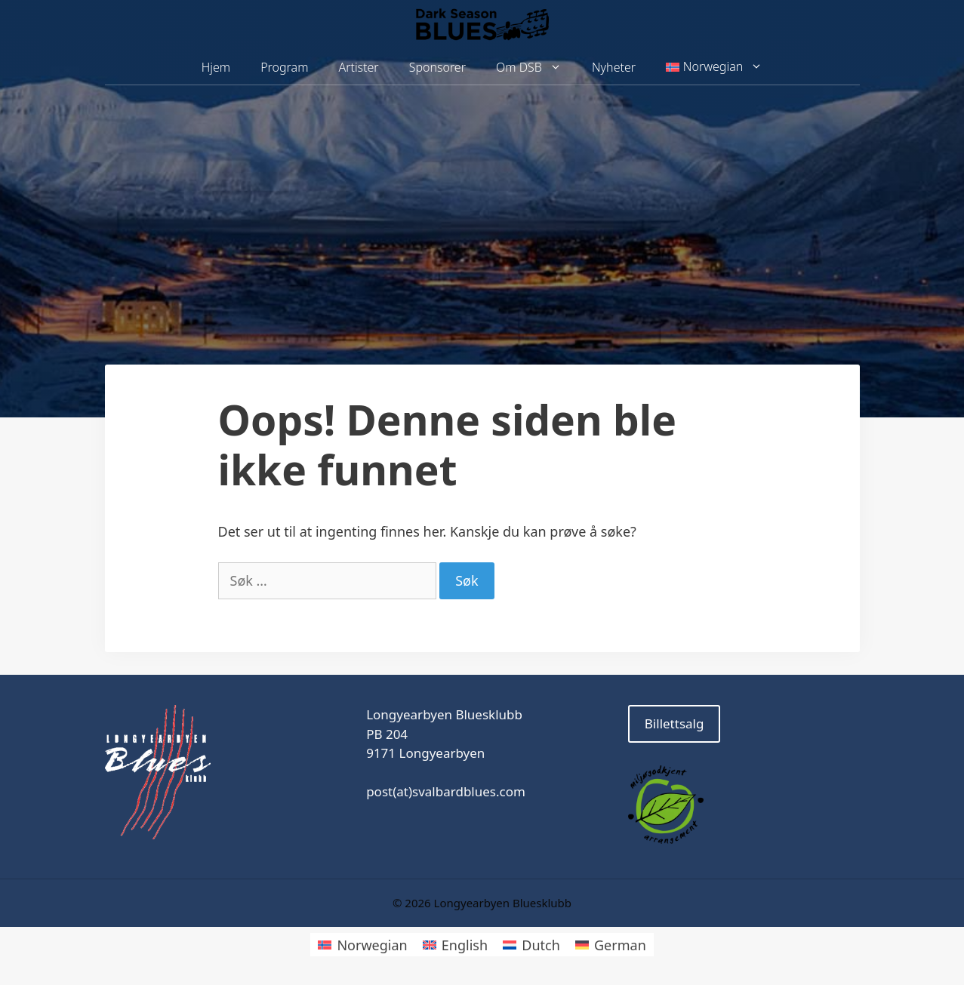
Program (284, 67)
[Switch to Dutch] (531, 944)
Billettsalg (674, 723)
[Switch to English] (455, 944)
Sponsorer (437, 67)
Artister (358, 67)
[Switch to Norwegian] (362, 944)
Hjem (216, 67)
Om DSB (536, 68)
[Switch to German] (611, 944)
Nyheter (614, 67)
